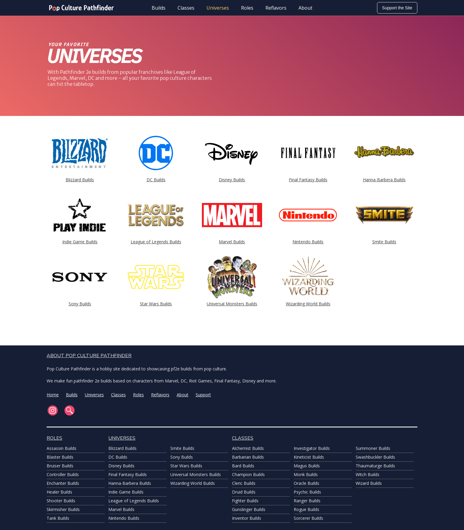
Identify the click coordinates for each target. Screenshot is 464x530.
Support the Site (397, 7)
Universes (217, 8)
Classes (186, 8)
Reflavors (275, 8)
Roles (247, 8)
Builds (158, 8)
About (305, 8)
